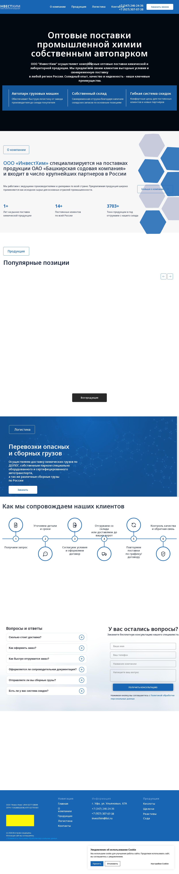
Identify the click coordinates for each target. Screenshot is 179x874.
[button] (160, 7)
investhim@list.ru (102, 824)
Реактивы (150, 820)
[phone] (143, 661)
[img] (23, 803)
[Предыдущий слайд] (163, 282)
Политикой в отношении (17, 844)
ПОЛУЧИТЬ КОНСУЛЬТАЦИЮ (143, 693)
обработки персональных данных (42, 844)
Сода (146, 824)
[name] (143, 652)
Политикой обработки (162, 701)
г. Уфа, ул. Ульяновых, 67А (109, 809)
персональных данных (123, 704)
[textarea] (143, 681)
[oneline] (143, 670)
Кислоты (149, 809)
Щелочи (148, 815)
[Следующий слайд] (170, 282)
